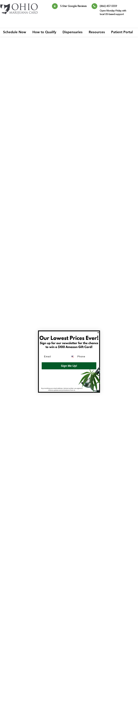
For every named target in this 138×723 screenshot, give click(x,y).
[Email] (55, 356)
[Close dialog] (98, 332)
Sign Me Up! (69, 365)
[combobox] (73, 356)
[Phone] (86, 356)
